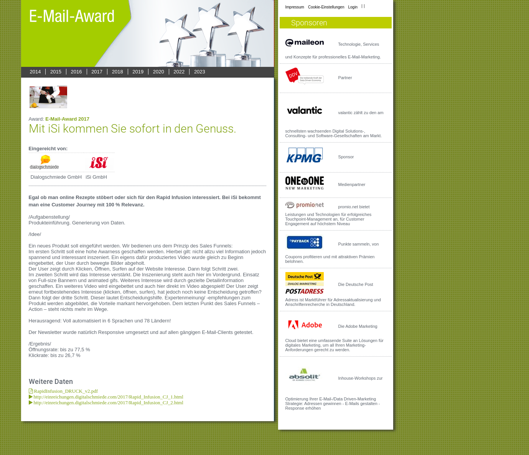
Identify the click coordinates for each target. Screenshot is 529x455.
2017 (96, 72)
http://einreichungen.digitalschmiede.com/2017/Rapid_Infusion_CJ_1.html (108, 396)
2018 (117, 72)
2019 (137, 72)
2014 (35, 72)
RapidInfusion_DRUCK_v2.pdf (65, 391)
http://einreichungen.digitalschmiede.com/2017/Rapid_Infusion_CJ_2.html (108, 402)
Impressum (294, 7)
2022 (179, 72)
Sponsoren (309, 22)
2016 (76, 72)
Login (352, 7)
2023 (199, 72)
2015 (55, 72)
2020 (158, 72)
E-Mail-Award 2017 (67, 119)
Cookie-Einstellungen (326, 7)
